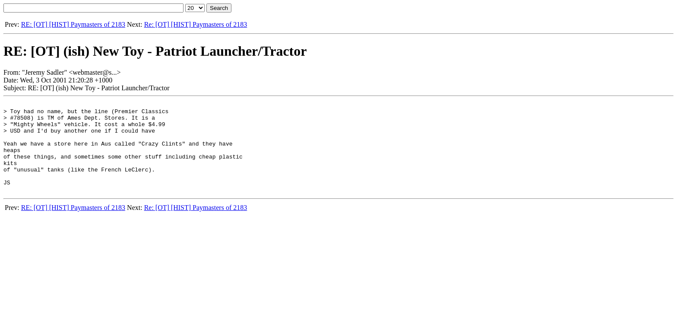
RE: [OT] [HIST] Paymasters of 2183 (73, 24)
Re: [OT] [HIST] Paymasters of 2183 (195, 24)
